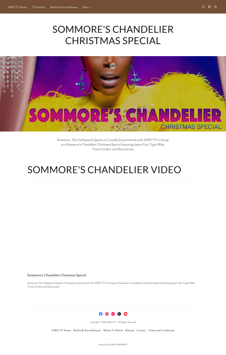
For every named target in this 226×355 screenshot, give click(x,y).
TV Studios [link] (38, 7)
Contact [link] (141, 330)
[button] (87, 7)
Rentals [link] (130, 330)
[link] (209, 7)
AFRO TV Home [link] (17, 7)
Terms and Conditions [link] (161, 330)
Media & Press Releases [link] (63, 7)
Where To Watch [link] (113, 330)
